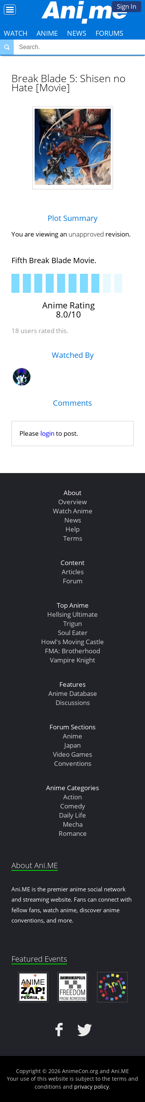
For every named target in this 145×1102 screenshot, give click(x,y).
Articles (73, 571)
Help (72, 529)
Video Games (72, 754)
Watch (15, 33)
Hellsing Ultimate (72, 614)
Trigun (72, 623)
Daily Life (72, 815)
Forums (109, 33)
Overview (72, 501)
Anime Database (72, 693)
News (76, 33)
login (47, 433)
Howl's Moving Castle (72, 641)
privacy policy (91, 1086)
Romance (73, 833)
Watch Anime (72, 511)
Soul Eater (73, 632)
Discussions (73, 702)
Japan (72, 745)
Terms (72, 538)
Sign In (126, 6)
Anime (47, 33)
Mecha (73, 824)
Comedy (72, 806)
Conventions (72, 763)
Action (72, 796)
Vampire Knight (72, 660)
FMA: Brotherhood (72, 650)
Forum (73, 580)
